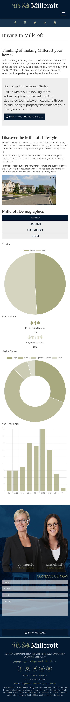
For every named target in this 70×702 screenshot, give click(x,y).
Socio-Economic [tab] (35, 230)
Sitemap (43, 675)
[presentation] (21, 623)
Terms (34, 675)
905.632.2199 (19, 661)
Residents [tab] (35, 218)
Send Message (35, 632)
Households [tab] (35, 224)
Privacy (26, 675)
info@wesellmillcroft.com (43, 661)
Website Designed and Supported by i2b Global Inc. (35, 684)
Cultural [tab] (35, 236)
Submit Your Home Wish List (24, 116)
